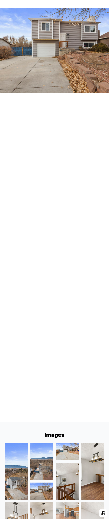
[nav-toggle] (101, 4)
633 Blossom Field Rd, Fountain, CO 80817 (37, 4)
